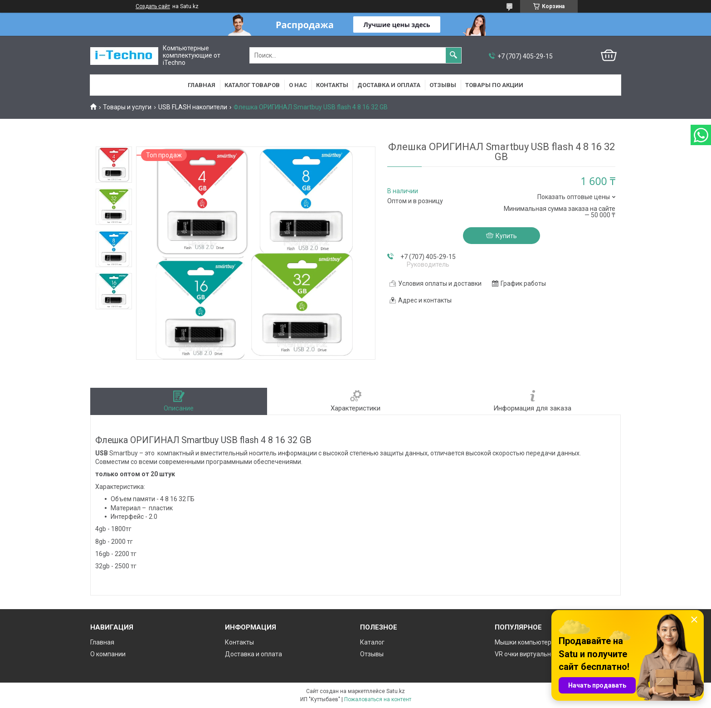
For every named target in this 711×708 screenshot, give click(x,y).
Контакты (332, 85)
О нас (298, 85)
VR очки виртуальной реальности (545, 654)
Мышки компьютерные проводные (547, 642)
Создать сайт (153, 6)
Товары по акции (494, 85)
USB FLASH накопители (192, 107)
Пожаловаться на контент (377, 699)
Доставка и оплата (388, 85)
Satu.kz (395, 691)
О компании (108, 654)
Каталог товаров (252, 85)
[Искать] (453, 55)
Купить (506, 235)
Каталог (372, 642)
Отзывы (442, 85)
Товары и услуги (127, 107)
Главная (201, 85)
